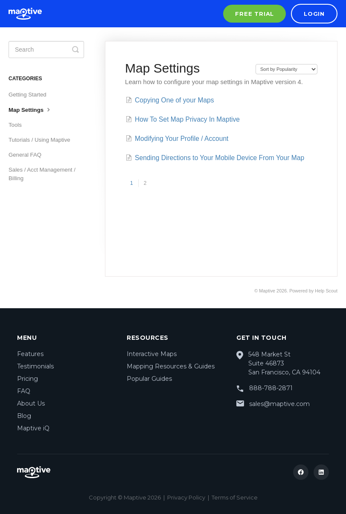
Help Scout (326, 290)
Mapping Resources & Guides (171, 366)
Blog (24, 416)
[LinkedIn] (321, 472)
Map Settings (30, 109)
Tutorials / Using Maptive (39, 140)
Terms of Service (235, 497)
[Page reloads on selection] (286, 69)
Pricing (27, 379)
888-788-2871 (271, 388)
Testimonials (35, 366)
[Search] (46, 49)
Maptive (267, 290)
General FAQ (25, 155)
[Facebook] (300, 472)
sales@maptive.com (279, 404)
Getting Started (28, 94)
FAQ (23, 391)
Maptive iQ (33, 428)
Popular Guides (149, 379)
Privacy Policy (186, 497)
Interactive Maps (152, 354)
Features (30, 354)
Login (314, 13)
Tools (15, 125)
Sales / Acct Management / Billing (42, 173)
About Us (31, 403)
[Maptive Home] (25, 14)
